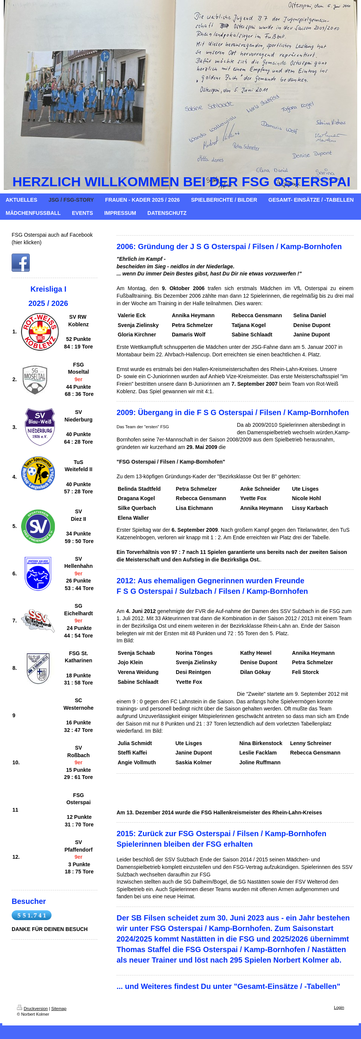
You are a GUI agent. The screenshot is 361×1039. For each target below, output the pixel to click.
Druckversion (32, 1008)
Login (339, 1007)
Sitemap (58, 1008)
